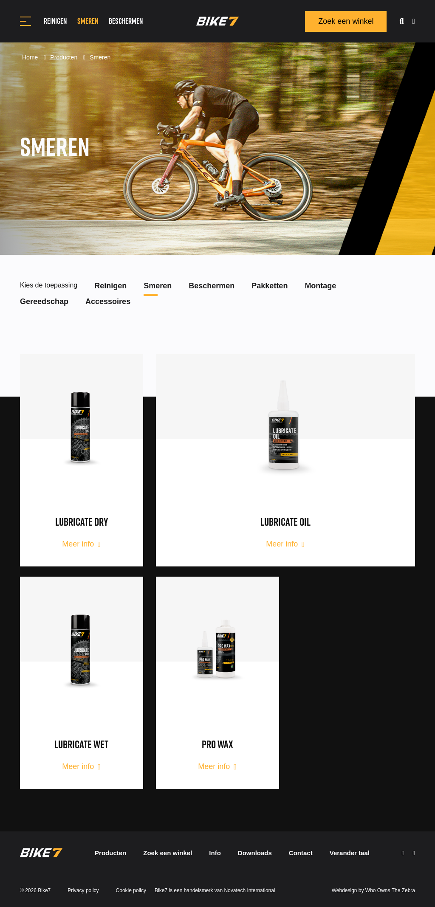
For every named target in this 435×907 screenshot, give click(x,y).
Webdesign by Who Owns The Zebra (373, 890)
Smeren (87, 21)
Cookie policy (131, 890)
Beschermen (126, 21)
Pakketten (269, 286)
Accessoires (107, 301)
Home (31, 57)
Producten (64, 57)
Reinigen (55, 21)
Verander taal (350, 852)
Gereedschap (44, 301)
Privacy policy (83, 890)
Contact (301, 852)
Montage (320, 286)
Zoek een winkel (345, 21)
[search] (401, 21)
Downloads (255, 852)
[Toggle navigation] (25, 21)
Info (215, 852)
